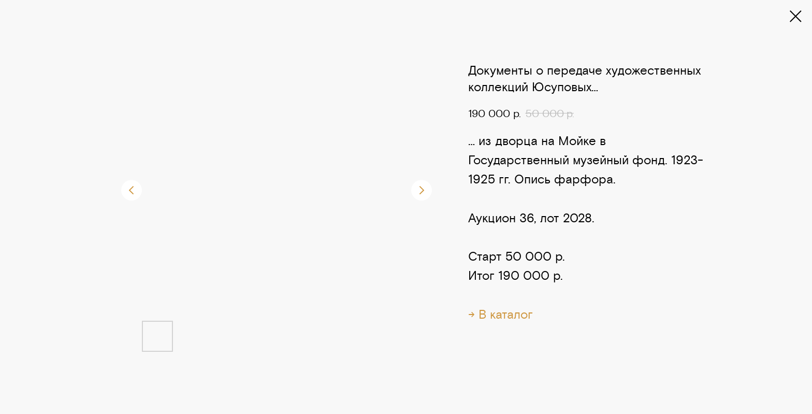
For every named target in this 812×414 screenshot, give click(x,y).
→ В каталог (500, 314)
